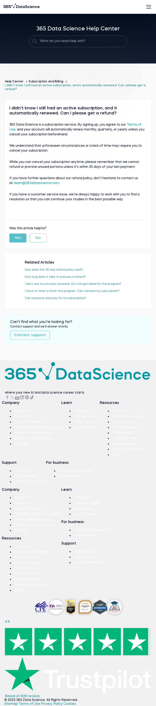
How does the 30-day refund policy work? (54, 269)
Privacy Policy (52, 704)
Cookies (69, 704)
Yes (18, 238)
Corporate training (76, 471)
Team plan (68, 476)
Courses (81, 411)
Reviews (22, 416)
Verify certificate (30, 482)
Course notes (125, 438)
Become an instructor (34, 438)
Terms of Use (29, 704)
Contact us (25, 471)
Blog (117, 455)
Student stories (29, 422)
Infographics (124, 444)
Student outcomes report (38, 427)
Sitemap (11, 704)
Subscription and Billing (46, 81)
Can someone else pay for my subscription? (55, 298)
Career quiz (123, 422)
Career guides (126, 427)
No (38, 238)
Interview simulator (130, 416)
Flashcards (123, 433)
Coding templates (129, 449)
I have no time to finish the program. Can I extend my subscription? (72, 291)
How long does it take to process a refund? (55, 277)
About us (23, 411)
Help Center (14, 81)
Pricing (21, 444)
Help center (25, 476)
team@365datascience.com (36, 183)
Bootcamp (83, 422)
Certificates (85, 427)
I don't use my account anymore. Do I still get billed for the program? (73, 284)
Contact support (30, 335)
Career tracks (87, 416)
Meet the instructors (33, 433)
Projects (120, 411)
